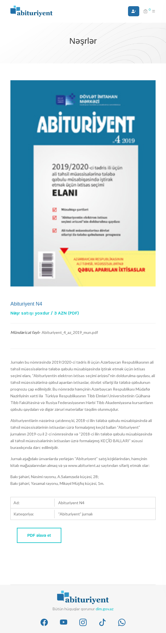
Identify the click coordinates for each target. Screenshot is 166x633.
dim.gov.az (104, 608)
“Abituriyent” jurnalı (75, 514)
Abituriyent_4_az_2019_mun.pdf (70, 332)
